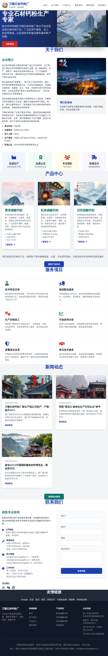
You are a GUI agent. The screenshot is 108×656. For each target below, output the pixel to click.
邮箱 (63, 538)
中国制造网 (62, 599)
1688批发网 (82, 599)
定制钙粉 (60, 625)
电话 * (63, 527)
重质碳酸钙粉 (62, 613)
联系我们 (102, 5)
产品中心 (67, 5)
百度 (32, 599)
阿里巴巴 (51, 599)
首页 (45, 5)
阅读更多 (9, 425)
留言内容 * (65, 549)
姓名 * (63, 516)
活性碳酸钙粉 (62, 621)
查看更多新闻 (54, 496)
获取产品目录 (54, 264)
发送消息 (81, 571)
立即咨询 (10, 44)
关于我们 (55, 5)
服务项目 (79, 5)
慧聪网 (72, 599)
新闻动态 (90, 5)
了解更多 (10, 244)
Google (24, 599)
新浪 (37, 599)
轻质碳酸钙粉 (62, 617)
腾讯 (43, 599)
